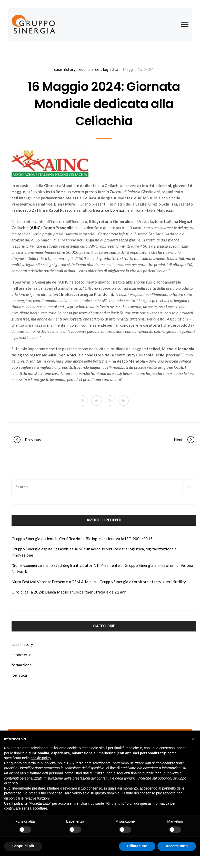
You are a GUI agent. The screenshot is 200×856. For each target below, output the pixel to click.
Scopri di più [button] (23, 846)
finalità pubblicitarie (146, 773)
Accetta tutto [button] (177, 846)
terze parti (84, 763)
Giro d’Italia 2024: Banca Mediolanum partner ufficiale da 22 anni (70, 592)
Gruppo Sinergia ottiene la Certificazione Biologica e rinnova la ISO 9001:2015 (82, 538)
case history (65, 69)
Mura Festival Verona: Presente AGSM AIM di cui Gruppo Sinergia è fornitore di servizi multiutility (99, 581)
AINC (35, 227)
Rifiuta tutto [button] (137, 846)
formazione (22, 665)
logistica (110, 69)
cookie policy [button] (41, 758)
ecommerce (89, 69)
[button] (193, 739)
